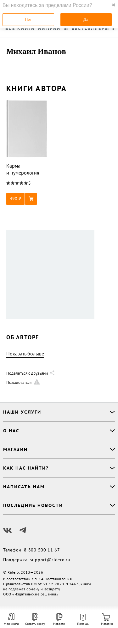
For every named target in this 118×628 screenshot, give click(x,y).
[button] (26, 199)
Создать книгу (35, 619)
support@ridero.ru (50, 560)
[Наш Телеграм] (22, 530)
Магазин (107, 619)
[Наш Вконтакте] (7, 530)
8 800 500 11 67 (42, 550)
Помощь (83, 620)
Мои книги (11, 619)
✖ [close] (113, 5)
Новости (59, 619)
